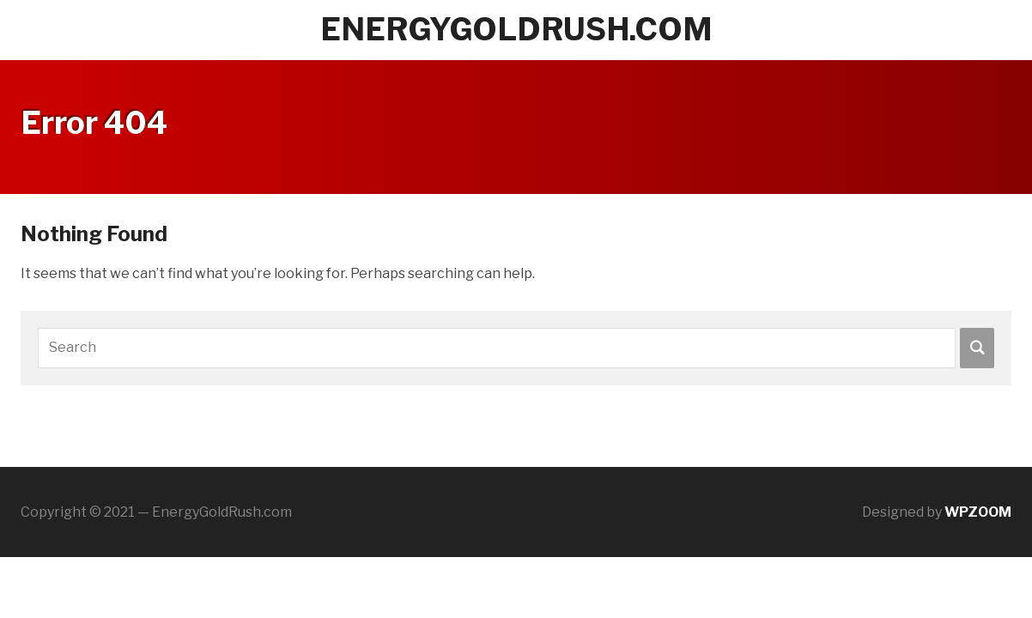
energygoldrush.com (516, 29)
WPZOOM (977, 512)
